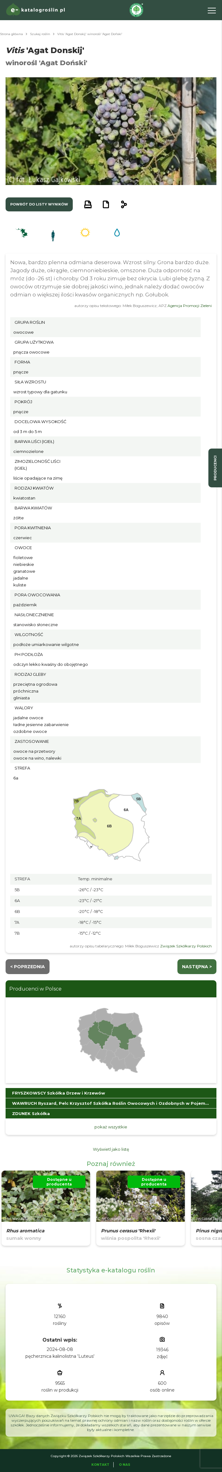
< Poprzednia (27, 966)
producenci (215, 468)
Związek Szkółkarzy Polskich (186, 946)
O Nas (124, 1465)
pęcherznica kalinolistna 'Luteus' (59, 1356)
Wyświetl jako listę (111, 1149)
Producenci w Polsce (35, 989)
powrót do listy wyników (39, 204)
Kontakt (100, 1465)
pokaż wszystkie (110, 1126)
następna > (197, 966)
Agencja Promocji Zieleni (190, 305)
